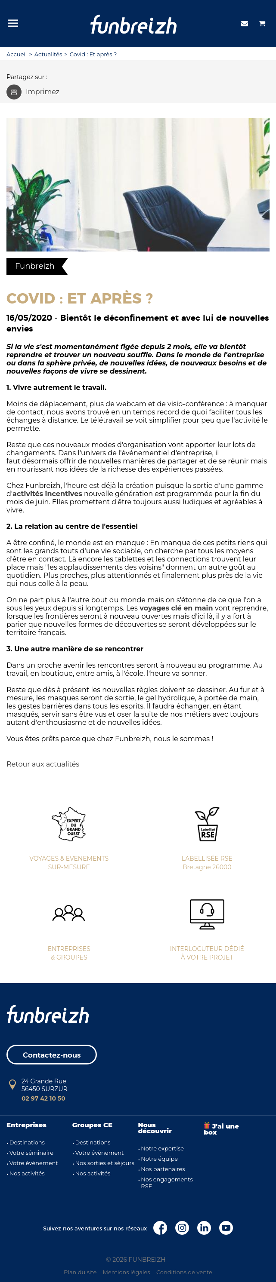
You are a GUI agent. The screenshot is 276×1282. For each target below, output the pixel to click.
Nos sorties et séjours (104, 1162)
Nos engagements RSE (167, 1183)
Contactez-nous (52, 1055)
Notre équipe (159, 1158)
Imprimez (32, 92)
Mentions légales (126, 1272)
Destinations (27, 1142)
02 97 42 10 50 (43, 1098)
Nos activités (27, 1173)
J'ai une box (221, 1129)
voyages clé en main (176, 608)
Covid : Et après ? (93, 54)
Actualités (48, 54)
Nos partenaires (163, 1168)
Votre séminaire (31, 1152)
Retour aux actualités (42, 764)
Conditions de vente (184, 1272)
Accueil (16, 54)
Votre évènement (33, 1162)
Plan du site (80, 1272)
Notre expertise (162, 1148)
